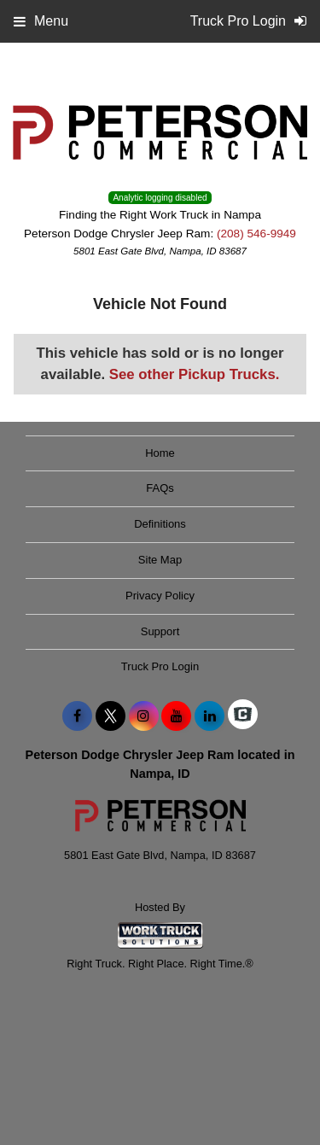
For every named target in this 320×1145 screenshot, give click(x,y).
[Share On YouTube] (176, 716)
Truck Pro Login (160, 666)
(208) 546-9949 (256, 233)
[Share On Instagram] (144, 716)
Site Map (160, 559)
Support (160, 631)
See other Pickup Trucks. (194, 374)
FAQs (160, 488)
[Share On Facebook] (77, 716)
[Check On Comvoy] (243, 716)
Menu (41, 21)
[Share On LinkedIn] (209, 716)
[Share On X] (110, 716)
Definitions (160, 523)
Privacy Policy (160, 595)
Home (160, 453)
